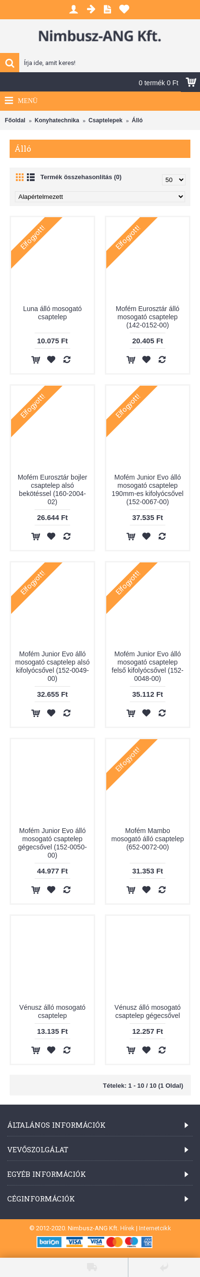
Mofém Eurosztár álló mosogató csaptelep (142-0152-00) (147, 317)
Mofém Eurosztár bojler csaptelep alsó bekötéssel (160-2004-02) (53, 489)
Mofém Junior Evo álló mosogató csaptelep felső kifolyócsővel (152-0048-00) (147, 666)
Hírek (127, 1228)
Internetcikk (155, 1228)
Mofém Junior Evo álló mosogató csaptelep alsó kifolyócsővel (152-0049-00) (52, 666)
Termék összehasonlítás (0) (81, 177)
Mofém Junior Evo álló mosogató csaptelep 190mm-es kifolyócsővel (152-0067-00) (147, 489)
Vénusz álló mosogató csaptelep (52, 1011)
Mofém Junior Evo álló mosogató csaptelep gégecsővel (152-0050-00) (52, 843)
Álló (137, 120)
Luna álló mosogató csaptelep (52, 313)
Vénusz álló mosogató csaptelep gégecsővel (147, 1011)
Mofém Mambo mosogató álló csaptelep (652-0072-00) (148, 839)
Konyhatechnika (57, 120)
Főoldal (15, 120)
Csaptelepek (105, 120)
